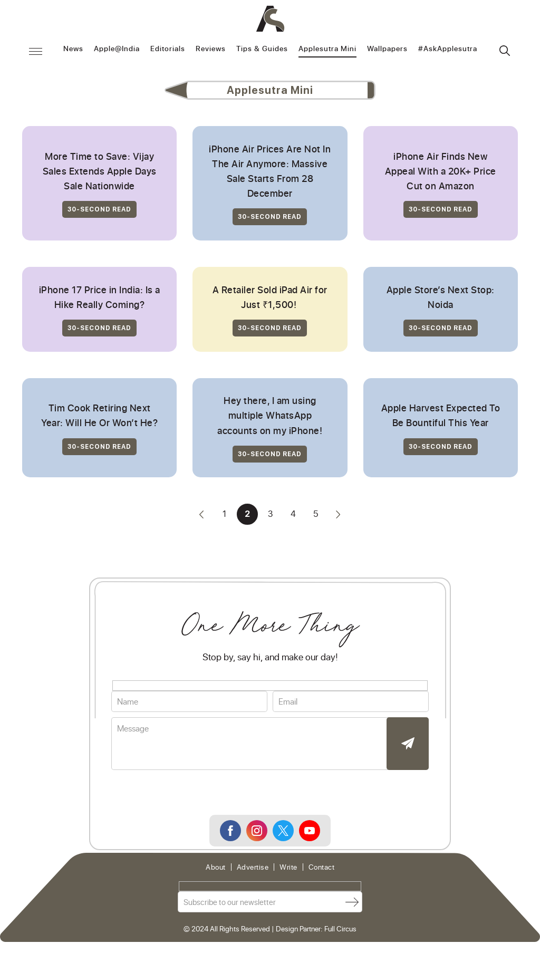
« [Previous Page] (200, 521)
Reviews (211, 49)
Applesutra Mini (327, 49)
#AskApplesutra (447, 49)
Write (288, 874)
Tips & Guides (262, 49)
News (73, 49)
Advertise (253, 874)
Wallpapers (387, 49)
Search (504, 50)
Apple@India (117, 49)
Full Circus (340, 936)
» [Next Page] (339, 521)
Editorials (167, 49)
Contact (321, 874)
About (216, 874)
